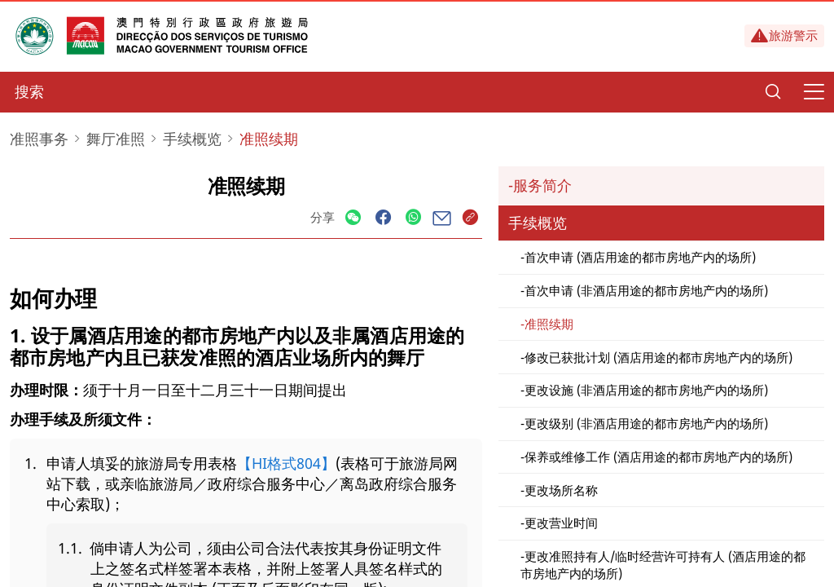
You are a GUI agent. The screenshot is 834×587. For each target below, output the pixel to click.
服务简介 (542, 185)
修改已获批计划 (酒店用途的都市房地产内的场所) (658, 357)
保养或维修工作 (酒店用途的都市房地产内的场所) (658, 456)
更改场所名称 (561, 490)
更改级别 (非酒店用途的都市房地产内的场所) (646, 423)
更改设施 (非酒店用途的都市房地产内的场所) (646, 390)
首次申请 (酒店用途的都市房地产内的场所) (640, 257)
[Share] (353, 218)
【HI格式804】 (286, 463)
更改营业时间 (561, 522)
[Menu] (813, 92)
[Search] (773, 92)
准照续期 (549, 324)
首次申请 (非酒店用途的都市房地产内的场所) (646, 290)
